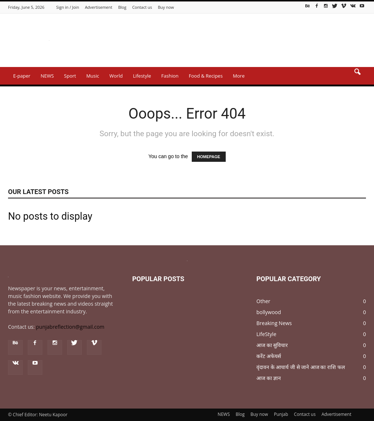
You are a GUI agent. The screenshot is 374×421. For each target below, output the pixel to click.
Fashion (170, 75)
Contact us (142, 7)
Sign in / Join (67, 7)
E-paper (21, 75)
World (116, 75)
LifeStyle (266, 334)
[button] (357, 77)
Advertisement (98, 7)
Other (263, 301)
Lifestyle (142, 75)
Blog (122, 7)
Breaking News (274, 323)
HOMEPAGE (208, 156)
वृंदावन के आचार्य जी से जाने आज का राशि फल (300, 367)
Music (92, 75)
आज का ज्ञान (268, 378)
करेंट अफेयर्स (268, 356)
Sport (70, 75)
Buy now (166, 7)
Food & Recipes (206, 75)
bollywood (268, 312)
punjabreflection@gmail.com (70, 326)
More (239, 75)
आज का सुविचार (272, 345)
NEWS (47, 75)
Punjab (281, 414)
